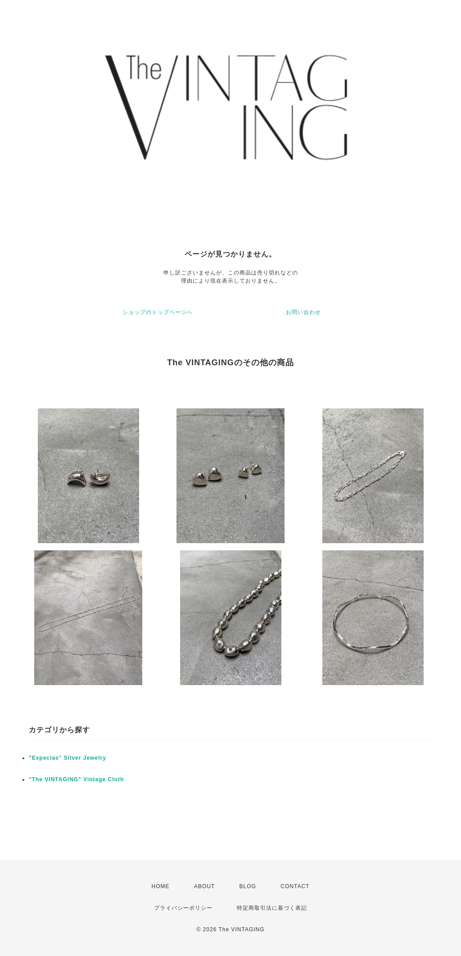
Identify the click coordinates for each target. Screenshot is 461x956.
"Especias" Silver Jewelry (67, 758)
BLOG (248, 886)
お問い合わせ (303, 312)
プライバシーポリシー (183, 908)
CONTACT (294, 886)
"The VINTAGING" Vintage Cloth (76, 779)
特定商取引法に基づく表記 (272, 908)
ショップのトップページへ (157, 312)
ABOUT (204, 886)
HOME (161, 886)
